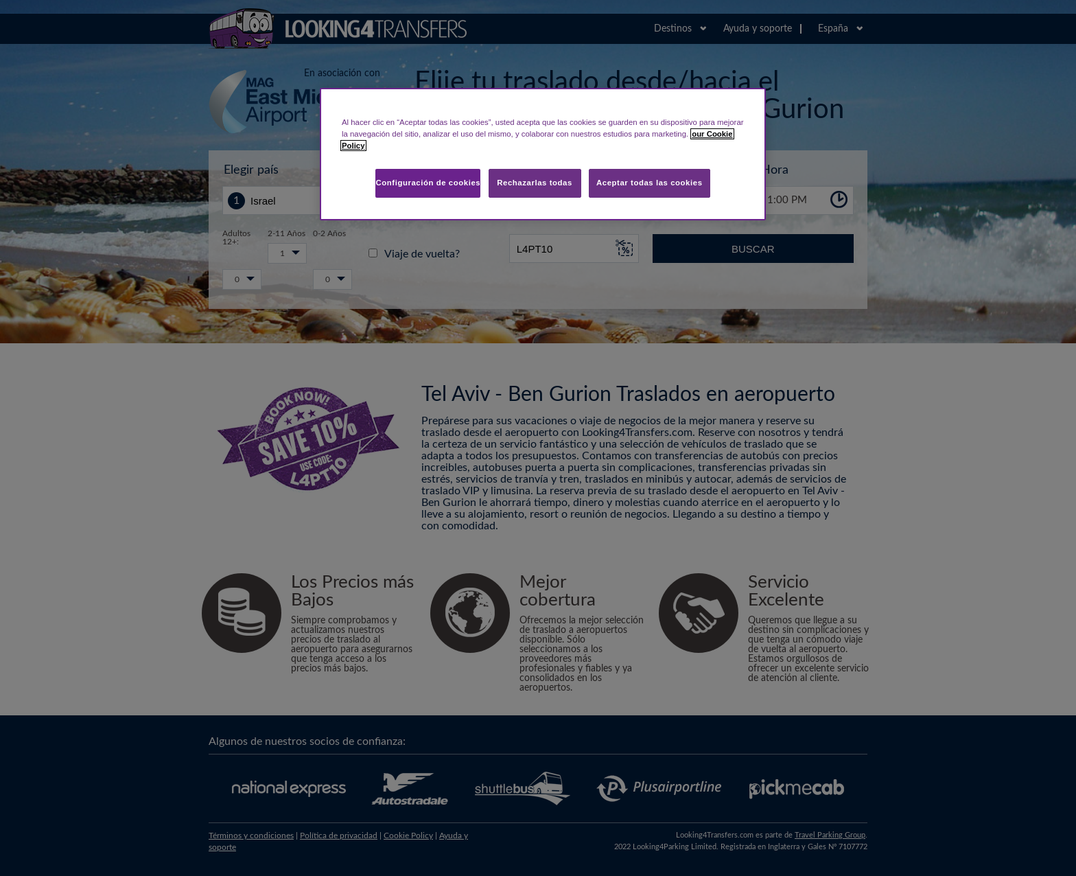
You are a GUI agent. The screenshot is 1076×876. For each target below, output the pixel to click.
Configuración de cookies (427, 182)
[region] (543, 154)
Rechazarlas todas (534, 182)
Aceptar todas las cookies (649, 182)
